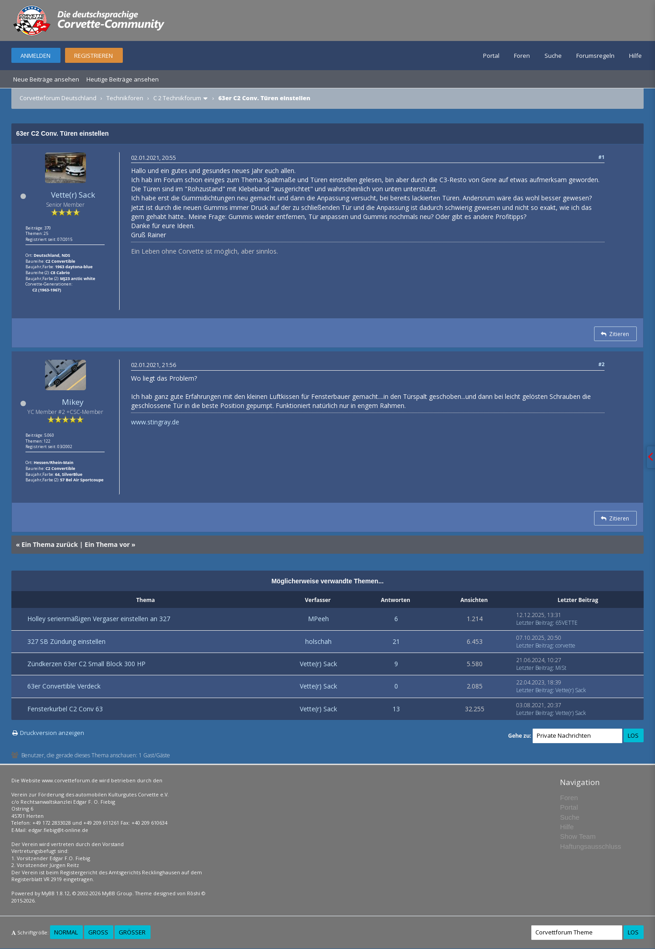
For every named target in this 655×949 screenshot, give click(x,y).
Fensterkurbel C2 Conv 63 (65, 708)
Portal (491, 55)
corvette (565, 645)
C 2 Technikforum (177, 98)
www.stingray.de (155, 422)
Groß (98, 932)
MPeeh (318, 618)
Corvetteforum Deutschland (58, 98)
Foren (522, 55)
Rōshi (193, 893)
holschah (318, 641)
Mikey (73, 402)
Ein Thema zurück (49, 544)
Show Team (577, 836)
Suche (553, 55)
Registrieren (93, 55)
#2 (602, 364)
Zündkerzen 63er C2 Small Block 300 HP (86, 663)
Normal (66, 932)
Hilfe (635, 55)
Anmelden (35, 55)
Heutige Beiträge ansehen (122, 79)
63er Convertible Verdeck (64, 686)
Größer (132, 932)
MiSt (560, 668)
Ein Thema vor (107, 544)
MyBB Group (117, 893)
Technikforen (124, 98)
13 (396, 708)
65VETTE (566, 623)
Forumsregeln (595, 55)
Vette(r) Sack (73, 194)
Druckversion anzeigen (52, 733)
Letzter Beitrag (534, 623)
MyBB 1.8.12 (55, 893)
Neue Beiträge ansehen (46, 79)
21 (396, 641)
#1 (602, 156)
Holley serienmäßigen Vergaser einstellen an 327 (98, 618)
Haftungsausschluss (590, 846)
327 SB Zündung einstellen (66, 641)
